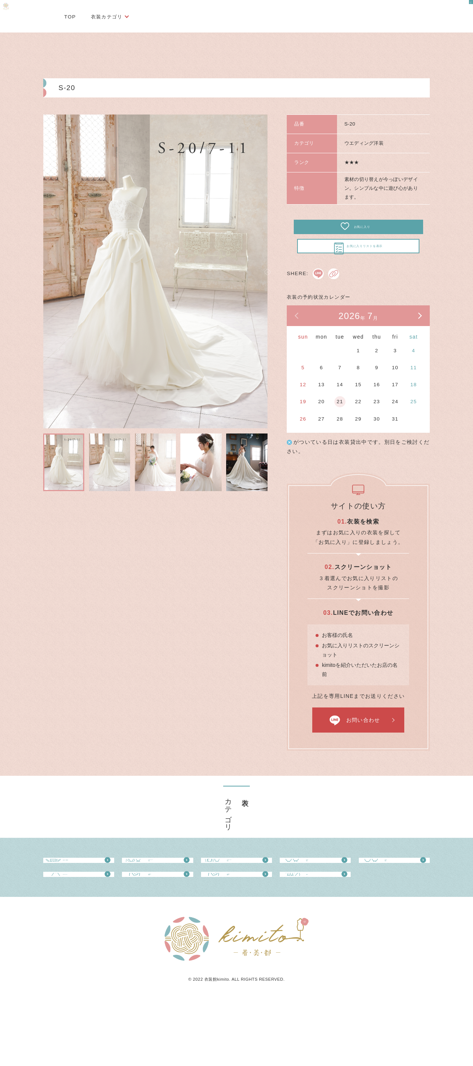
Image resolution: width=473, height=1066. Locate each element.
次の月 (419, 338)
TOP (70, 17)
